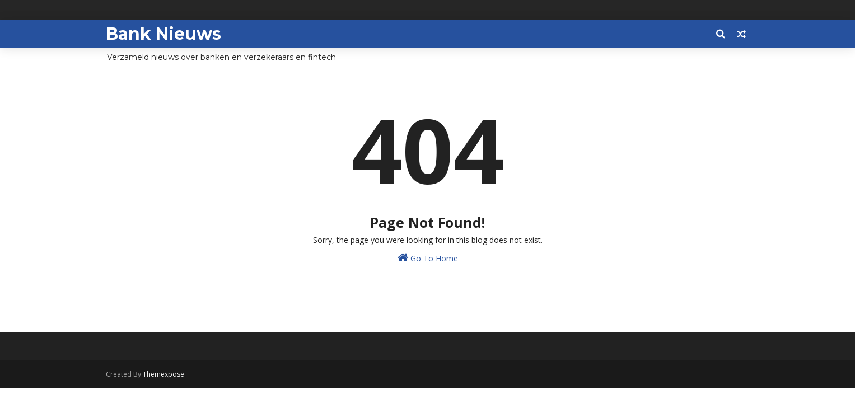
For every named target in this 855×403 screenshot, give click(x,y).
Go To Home (428, 258)
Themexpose (163, 374)
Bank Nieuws (163, 34)
